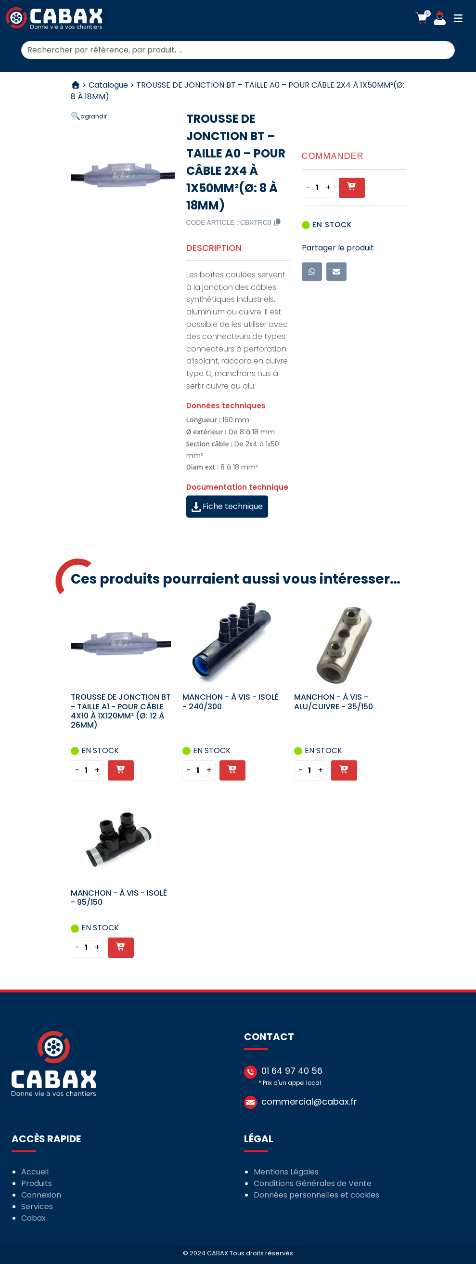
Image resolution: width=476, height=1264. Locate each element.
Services (37, 1206)
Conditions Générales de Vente (313, 1183)
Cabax (33, 1218)
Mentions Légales (286, 1171)
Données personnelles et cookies (316, 1194)
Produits (36, 1183)
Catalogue (108, 85)
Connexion (41, 1194)
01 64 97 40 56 (291, 1071)
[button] (421, 18)
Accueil (35, 1171)
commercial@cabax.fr (309, 1101)
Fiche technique (227, 506)
